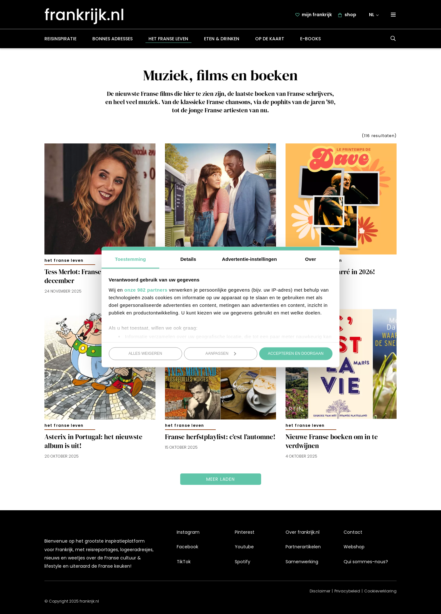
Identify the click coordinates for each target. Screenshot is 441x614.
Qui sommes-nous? (366, 561)
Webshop (354, 547)
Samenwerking (302, 561)
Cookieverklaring (380, 591)
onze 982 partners (146, 289)
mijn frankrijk (317, 15)
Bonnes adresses (112, 39)
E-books (310, 39)
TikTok (184, 561)
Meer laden (220, 480)
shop (350, 15)
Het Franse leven (168, 39)
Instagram (188, 532)
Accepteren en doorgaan (295, 353)
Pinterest (244, 532)
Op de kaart (269, 39)
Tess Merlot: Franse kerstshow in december (92, 277)
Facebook (187, 547)
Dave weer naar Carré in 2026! (330, 272)
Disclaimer (320, 591)
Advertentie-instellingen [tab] (249, 258)
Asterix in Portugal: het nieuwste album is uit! (93, 442)
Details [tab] (188, 258)
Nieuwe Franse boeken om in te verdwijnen (332, 442)
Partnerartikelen (303, 547)
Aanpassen (221, 353)
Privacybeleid (347, 591)
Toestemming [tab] (130, 258)
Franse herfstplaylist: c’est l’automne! (220, 437)
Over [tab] (310, 258)
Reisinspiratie (60, 39)
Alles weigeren (145, 353)
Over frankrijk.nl (302, 532)
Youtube (244, 547)
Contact (353, 532)
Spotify (242, 561)
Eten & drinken (221, 39)
